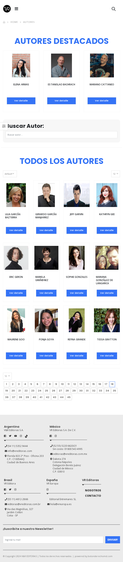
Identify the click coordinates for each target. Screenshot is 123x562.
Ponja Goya (46, 339)
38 (20, 397)
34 (107, 390)
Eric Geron (16, 277)
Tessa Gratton (107, 339)
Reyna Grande (76, 339)
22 (26, 390)
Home (14, 21)
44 (62, 397)
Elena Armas (21, 84)
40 (34, 397)
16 (99, 384)
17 (106, 384)
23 (32, 390)
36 (7, 397)
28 (67, 390)
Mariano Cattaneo (102, 84)
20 (13, 390)
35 (114, 390)
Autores (29, 21)
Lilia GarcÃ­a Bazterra (12, 216)
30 (80, 390)
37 (13, 397)
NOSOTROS (93, 490)
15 (93, 384)
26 (53, 390)
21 (19, 390)
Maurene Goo (16, 339)
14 (87, 384)
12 (74, 384)
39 (27, 397)
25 (46, 390)
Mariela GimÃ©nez (41, 278)
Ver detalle (21, 100)
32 (93, 390)
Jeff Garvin (76, 214)
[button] (113, 9)
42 (47, 397)
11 (69, 384)
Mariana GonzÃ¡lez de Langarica (104, 280)
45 (69, 397)
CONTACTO (93, 496)
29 (74, 390)
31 (87, 390)
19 (6, 390)
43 (54, 397)
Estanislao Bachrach (61, 84)
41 (41, 397)
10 (62, 384)
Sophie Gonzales (76, 277)
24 (39, 390)
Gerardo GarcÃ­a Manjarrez (46, 216)
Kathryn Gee (107, 214)
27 (60, 390)
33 (100, 390)
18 (113, 383)
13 (80, 384)
